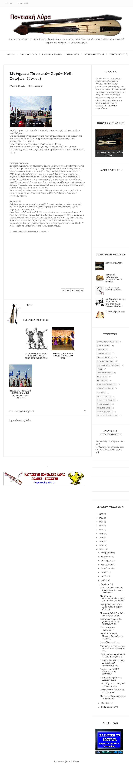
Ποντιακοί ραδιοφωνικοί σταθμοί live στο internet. (113, 278)
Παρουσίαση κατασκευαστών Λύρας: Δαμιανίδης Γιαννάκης (112, 598)
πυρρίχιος (100, 392)
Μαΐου (104, 580)
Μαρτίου (105, 703)
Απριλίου (105, 584)
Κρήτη (99, 369)
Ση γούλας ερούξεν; (115, 311)
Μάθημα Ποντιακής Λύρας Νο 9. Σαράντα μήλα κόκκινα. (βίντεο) (115, 302)
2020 (101, 517)
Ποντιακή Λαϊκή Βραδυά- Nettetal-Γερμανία (112, 614)
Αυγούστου (106, 568)
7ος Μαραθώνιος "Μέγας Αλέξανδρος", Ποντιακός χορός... (112, 662)
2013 (101, 545)
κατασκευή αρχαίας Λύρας (107, 416)
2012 (101, 549)
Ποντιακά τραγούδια (105, 361)
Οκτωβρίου (106, 560)
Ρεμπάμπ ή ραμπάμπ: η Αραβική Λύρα (111, 678)
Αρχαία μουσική (103, 404)
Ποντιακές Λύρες (113, 262)
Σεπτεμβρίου (107, 564)
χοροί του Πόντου (104, 373)
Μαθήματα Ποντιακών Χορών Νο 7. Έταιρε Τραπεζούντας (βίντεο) (36, 356)
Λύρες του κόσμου (104, 357)
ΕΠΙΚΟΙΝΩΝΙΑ (22, 3)
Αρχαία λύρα (101, 377)
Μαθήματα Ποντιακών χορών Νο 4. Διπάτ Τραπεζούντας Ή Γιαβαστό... (20, 394)
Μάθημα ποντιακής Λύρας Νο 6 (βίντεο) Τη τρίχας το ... (112, 648)
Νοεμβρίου (106, 556)
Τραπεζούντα (102, 381)
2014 (101, 541)
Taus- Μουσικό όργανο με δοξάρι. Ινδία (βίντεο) (112, 655)
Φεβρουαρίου (107, 707)
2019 (101, 521)
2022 (101, 514)
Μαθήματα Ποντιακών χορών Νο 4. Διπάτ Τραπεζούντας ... (111, 621)
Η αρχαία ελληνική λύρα (106, 385)
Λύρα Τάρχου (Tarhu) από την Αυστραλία (112, 684)
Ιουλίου (105, 572)
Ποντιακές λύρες (103, 408)
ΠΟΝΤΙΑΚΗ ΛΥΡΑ (28, 54)
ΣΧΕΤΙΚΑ (8, 3)
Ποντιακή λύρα (103, 346)
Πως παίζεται (102, 349)
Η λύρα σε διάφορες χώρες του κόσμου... (113, 697)
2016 (101, 533)
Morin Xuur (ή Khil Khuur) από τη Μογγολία (109, 671)
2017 (101, 529)
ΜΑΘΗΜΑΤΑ (73, 54)
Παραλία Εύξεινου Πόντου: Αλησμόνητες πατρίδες (112, 636)
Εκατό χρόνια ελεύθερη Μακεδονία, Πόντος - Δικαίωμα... (111, 589)
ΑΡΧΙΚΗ (10, 54)
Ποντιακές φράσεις (104, 412)
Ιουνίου (105, 576)
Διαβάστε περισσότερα (106, 107)
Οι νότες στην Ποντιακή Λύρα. (113, 288)
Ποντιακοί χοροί (103, 353)
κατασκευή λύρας (104, 396)
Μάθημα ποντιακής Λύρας (107, 342)
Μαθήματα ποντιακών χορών (108, 365)
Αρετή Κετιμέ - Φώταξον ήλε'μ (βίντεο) (112, 690)
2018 (101, 525)
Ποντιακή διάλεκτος (105, 388)
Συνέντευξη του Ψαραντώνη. (108, 628)
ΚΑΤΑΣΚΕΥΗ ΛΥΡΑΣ (52, 54)
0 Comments (36, 86)
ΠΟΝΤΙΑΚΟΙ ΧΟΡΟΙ (94, 54)
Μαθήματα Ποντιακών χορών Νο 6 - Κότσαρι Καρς (63, 356)
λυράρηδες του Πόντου (106, 400)
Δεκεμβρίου (106, 552)
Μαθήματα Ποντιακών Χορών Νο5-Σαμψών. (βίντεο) (111, 606)
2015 (101, 537)
